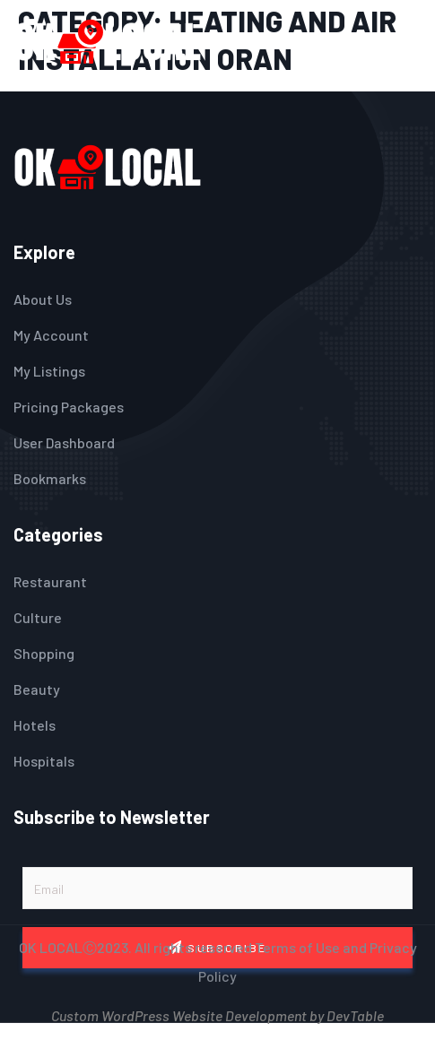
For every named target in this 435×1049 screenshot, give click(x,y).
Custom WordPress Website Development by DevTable (217, 1013)
